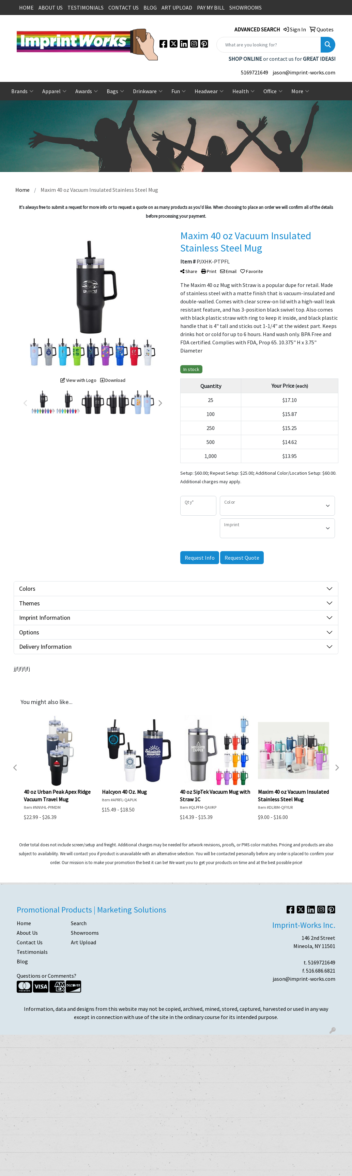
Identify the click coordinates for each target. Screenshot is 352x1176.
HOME (26, 7)
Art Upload (83, 942)
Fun (178, 91)
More (300, 91)
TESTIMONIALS (85, 7)
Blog (22, 961)
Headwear (209, 91)
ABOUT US (51, 7)
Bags (115, 91)
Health (243, 91)
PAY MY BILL (211, 7)
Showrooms (85, 932)
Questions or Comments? (46, 975)
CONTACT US (123, 7)
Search (79, 923)
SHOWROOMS (245, 7)
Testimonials (32, 951)
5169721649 (254, 72)
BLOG (150, 7)
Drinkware (148, 91)
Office (272, 91)
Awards (86, 91)
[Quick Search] (268, 45)
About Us (27, 932)
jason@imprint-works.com (304, 72)
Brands (22, 91)
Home (24, 923)
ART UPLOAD (177, 7)
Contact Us (30, 942)
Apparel (54, 91)
